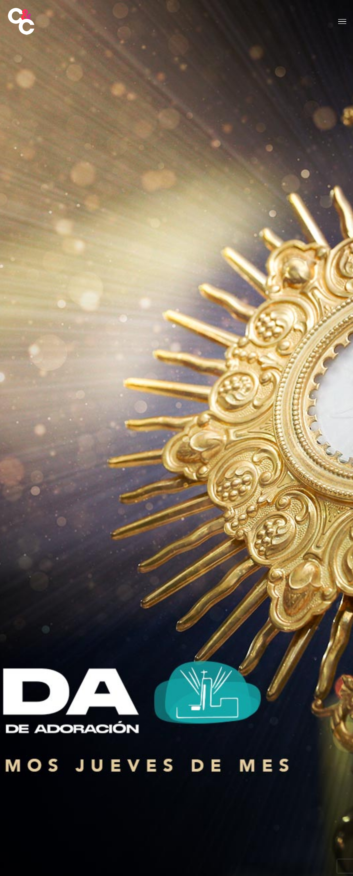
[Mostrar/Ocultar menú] (342, 21)
